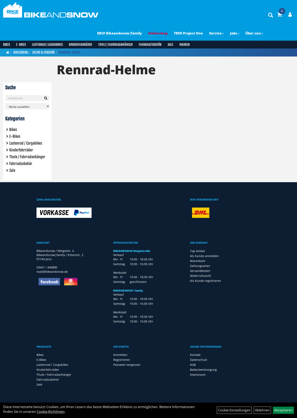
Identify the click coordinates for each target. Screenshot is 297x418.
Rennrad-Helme (69, 52)
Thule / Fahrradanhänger (115, 45)
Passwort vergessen (126, 365)
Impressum (198, 375)
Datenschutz (198, 360)
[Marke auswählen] (27, 106)
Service (216, 33)
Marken (184, 45)
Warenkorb (197, 261)
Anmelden (120, 355)
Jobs (234, 33)
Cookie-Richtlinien (51, 411)
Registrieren (121, 360)
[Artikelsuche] (270, 15)
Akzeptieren (283, 410)
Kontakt (195, 355)
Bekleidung (20, 52)
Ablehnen (262, 410)
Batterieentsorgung (203, 370)
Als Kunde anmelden (204, 256)
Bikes (6, 45)
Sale (170, 45)
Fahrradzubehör (150, 45)
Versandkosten (200, 271)
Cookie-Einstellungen (234, 410)
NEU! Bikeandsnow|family (119, 33)
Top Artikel (197, 251)
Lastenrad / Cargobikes (47, 45)
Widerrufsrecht (200, 276)
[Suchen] (45, 98)
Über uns (254, 33)
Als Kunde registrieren (205, 281)
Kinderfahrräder (80, 45)
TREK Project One (188, 33)
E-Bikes (21, 45)
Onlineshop (158, 33)
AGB (193, 365)
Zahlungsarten (200, 266)
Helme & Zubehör (43, 52)
